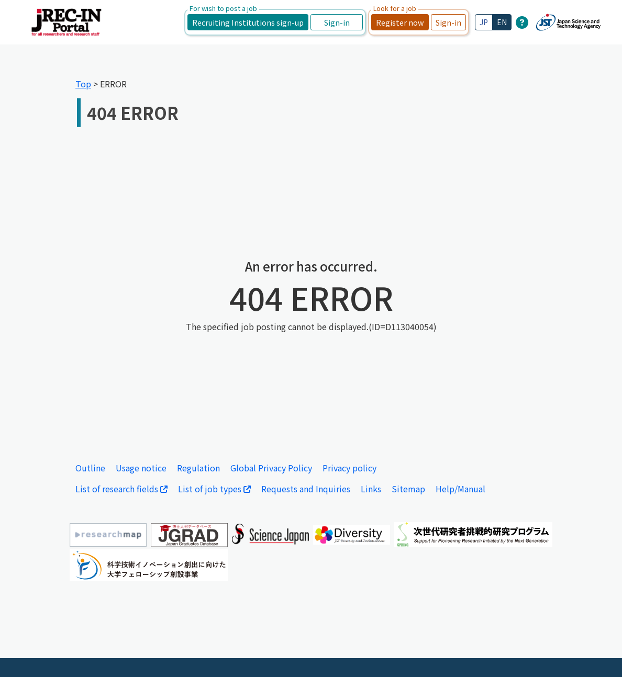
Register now (400, 22)
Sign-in (337, 22)
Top (83, 83)
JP (484, 22)
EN (502, 22)
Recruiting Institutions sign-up (248, 22)
